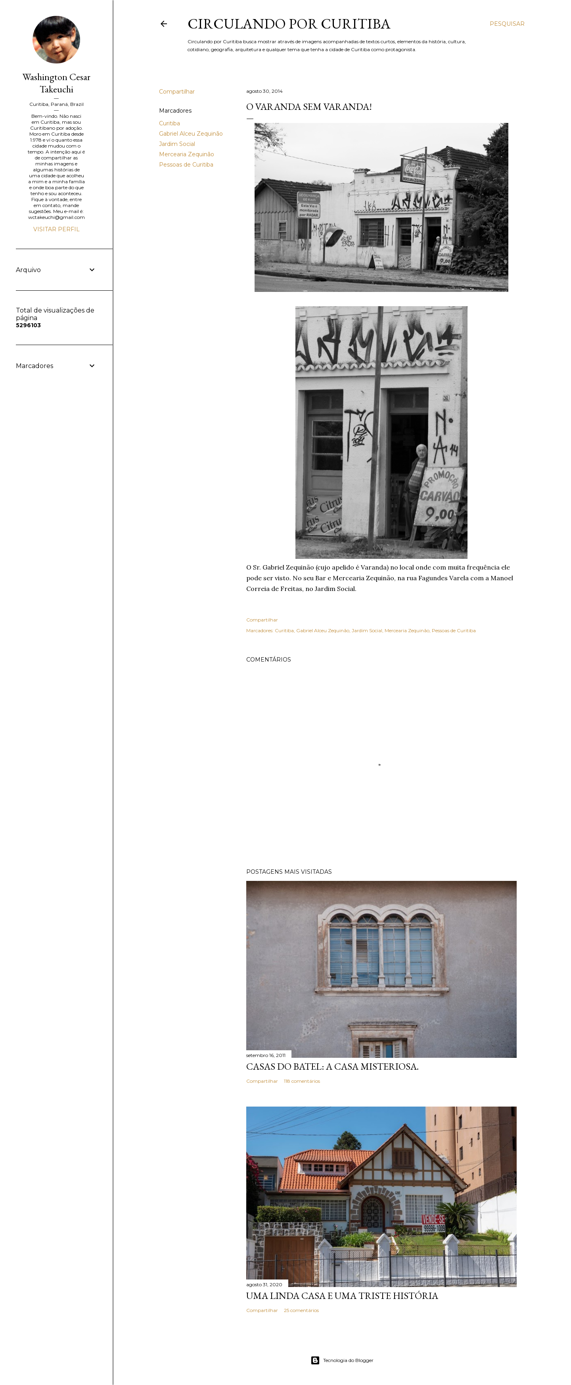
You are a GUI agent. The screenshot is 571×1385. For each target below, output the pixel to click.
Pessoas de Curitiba (186, 164)
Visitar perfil (56, 229)
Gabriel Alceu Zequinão (191, 133)
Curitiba (169, 123)
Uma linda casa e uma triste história (342, 1295)
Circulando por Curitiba (289, 23)
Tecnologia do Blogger (342, 1360)
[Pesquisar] (507, 23)
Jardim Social (177, 144)
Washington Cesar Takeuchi (56, 83)
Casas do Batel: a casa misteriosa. (332, 1066)
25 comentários (301, 1310)
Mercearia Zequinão (186, 154)
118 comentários (302, 1081)
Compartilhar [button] (177, 91)
